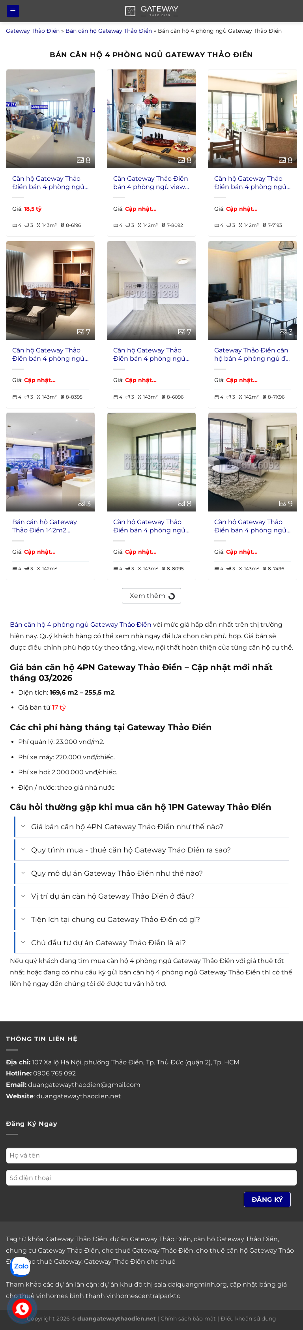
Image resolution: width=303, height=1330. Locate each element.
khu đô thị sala (143, 1284)
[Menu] (13, 11)
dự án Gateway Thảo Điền (150, 1239)
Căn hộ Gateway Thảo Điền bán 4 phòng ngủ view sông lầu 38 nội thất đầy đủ (48, 183)
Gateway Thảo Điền (33, 30)
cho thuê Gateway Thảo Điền (147, 1250)
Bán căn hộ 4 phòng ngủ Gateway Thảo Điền (81, 624)
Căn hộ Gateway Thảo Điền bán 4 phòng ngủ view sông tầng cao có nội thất (250, 526)
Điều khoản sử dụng (248, 1318)
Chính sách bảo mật (188, 1318)
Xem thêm (152, 594)
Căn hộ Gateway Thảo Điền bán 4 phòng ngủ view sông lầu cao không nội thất (149, 526)
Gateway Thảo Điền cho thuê (130, 1261)
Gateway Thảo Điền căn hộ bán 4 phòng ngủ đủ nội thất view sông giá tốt (252, 355)
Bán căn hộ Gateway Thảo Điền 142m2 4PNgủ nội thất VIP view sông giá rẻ (44, 526)
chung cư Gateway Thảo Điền (52, 1250)
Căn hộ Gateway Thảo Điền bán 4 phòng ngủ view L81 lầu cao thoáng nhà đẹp (251, 183)
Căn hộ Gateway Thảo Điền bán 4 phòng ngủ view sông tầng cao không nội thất (149, 355)
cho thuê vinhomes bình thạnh (55, 1296)
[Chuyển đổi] (23, 827)
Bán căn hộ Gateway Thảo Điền (108, 30)
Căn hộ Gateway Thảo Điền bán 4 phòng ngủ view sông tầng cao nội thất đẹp (48, 355)
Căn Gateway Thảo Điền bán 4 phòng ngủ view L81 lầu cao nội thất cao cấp (150, 183)
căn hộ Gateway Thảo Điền (236, 1239)
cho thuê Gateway (52, 1261)
